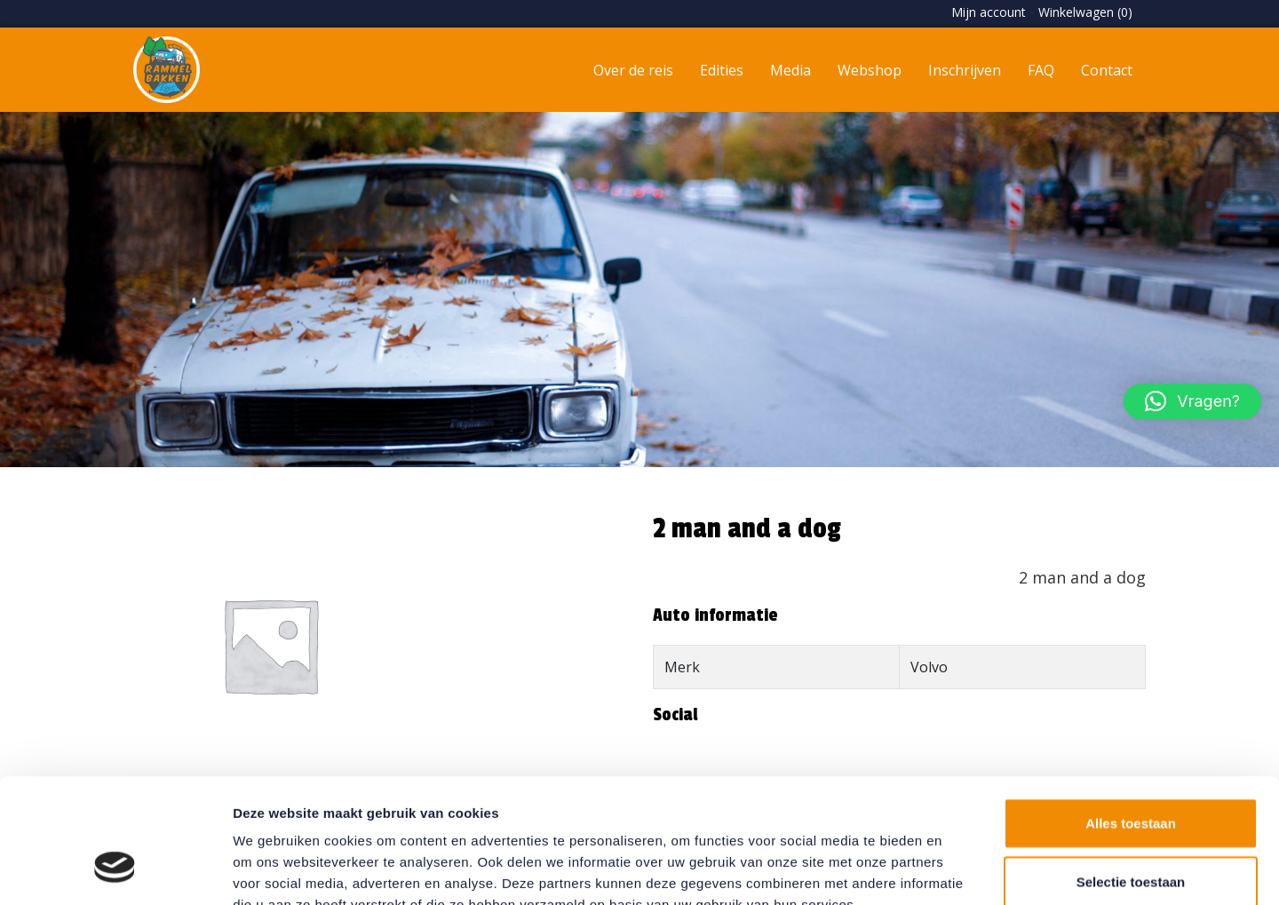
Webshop (870, 70)
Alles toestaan (1130, 716)
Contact (1106, 70)
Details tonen (960, 869)
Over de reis (633, 70)
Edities (721, 70)
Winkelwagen (1085, 12)
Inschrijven (964, 70)
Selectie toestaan (1131, 774)
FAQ (1041, 70)
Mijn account (988, 12)
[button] (1192, 401)
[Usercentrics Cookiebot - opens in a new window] (115, 870)
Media (790, 70)
